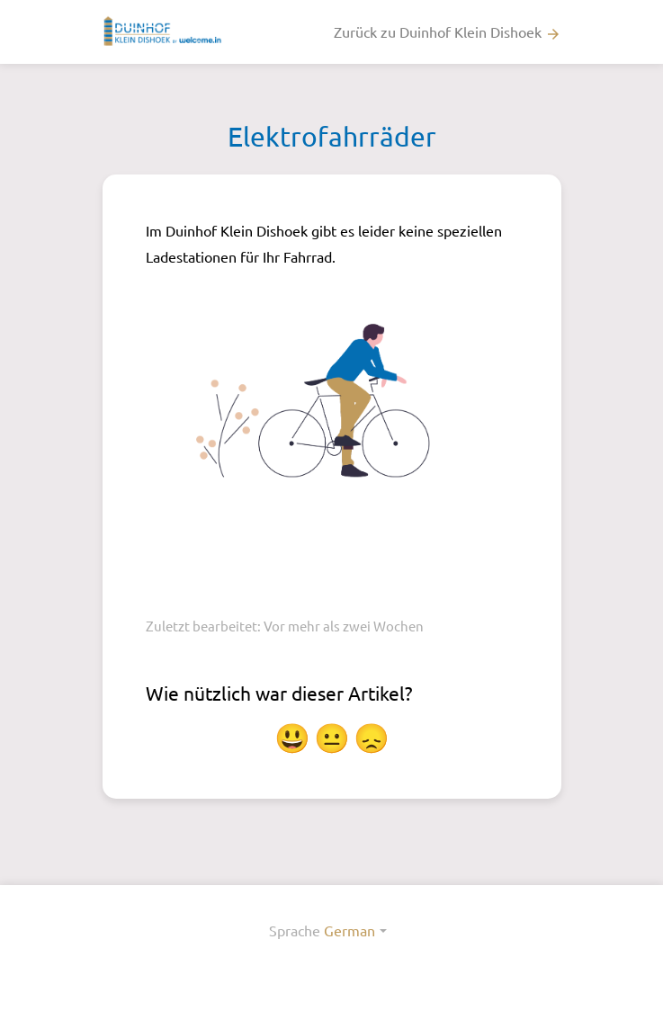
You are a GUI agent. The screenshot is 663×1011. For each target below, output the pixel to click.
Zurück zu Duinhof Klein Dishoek (447, 32)
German (349, 930)
